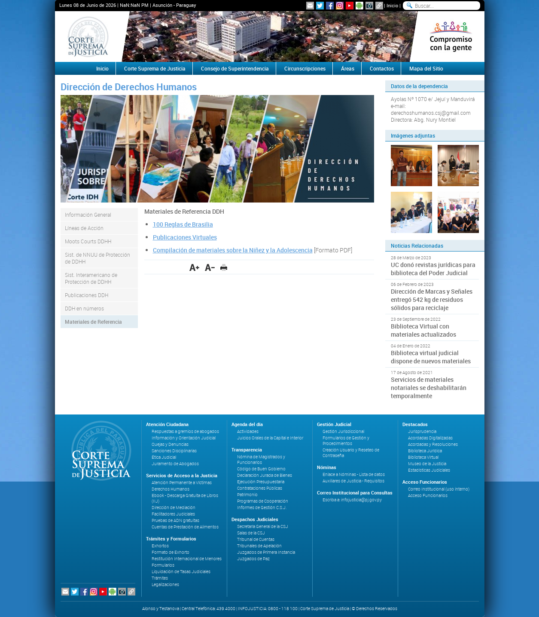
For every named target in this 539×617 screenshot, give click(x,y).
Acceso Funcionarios (428, 495)
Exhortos (160, 546)
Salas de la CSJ (251, 533)
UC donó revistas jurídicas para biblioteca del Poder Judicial (433, 269)
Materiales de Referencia (93, 321)
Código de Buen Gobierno (261, 469)
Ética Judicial (164, 457)
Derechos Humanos (170, 489)
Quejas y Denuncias (170, 444)
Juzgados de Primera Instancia (266, 552)
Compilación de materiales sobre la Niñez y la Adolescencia (233, 250)
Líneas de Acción (84, 227)
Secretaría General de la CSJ (262, 526)
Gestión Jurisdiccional (343, 431)
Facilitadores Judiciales (173, 514)
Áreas (347, 68)
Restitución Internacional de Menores (187, 559)
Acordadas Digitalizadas (430, 438)
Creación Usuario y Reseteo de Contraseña (351, 452)
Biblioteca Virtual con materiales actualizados (423, 330)
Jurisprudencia (422, 431)
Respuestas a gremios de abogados (185, 431)
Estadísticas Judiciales (429, 470)
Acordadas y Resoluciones (433, 444)
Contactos (382, 68)
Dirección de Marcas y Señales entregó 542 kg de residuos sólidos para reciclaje (431, 299)
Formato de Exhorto (170, 552)
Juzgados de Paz (253, 559)
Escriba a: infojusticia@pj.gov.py (352, 500)
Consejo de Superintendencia (235, 68)
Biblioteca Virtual (423, 457)
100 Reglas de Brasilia (183, 224)
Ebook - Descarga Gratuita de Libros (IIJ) (185, 498)
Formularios (163, 565)
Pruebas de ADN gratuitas (175, 520)
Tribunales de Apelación (259, 546)
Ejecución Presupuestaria (260, 482)
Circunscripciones (305, 68)
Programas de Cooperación (262, 501)
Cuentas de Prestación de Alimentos (185, 527)
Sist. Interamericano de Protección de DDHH (91, 278)
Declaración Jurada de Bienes (264, 475)
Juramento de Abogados (175, 464)
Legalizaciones (165, 584)
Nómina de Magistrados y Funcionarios (261, 459)
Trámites (160, 578)
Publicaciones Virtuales (185, 237)
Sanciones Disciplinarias (174, 451)
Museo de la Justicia (427, 464)
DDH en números (84, 308)
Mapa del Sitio (426, 68)
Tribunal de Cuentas (255, 539)
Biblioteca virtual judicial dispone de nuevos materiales (431, 357)
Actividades (248, 431)
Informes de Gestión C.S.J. (261, 507)
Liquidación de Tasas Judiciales (181, 571)
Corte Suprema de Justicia (155, 68)
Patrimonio (247, 494)
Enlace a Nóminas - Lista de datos (354, 474)
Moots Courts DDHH (88, 241)
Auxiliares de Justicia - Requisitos (353, 481)
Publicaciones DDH (86, 295)
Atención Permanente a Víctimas (182, 482)
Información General (88, 214)
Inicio (392, 5)
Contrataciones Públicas (259, 488)
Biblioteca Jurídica (425, 451)
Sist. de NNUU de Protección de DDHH (97, 258)
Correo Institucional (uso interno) (438, 489)
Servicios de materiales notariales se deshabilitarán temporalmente (428, 387)
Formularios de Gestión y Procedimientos (346, 440)
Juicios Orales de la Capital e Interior (270, 438)
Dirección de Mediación (173, 507)
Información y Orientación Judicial (184, 438)
